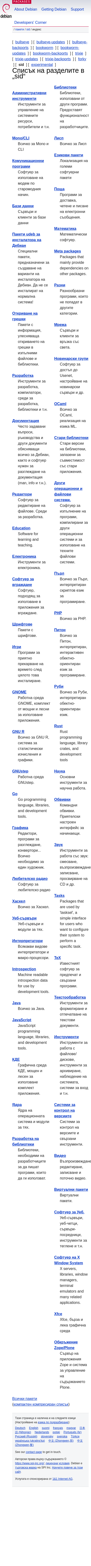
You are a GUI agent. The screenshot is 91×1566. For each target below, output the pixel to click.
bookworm (44, 48)
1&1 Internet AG (62, 1479)
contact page (34, 1452)
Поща (59, 189)
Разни (59, 285)
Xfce (58, 1314)
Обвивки (62, 799)
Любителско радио (29, 879)
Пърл (59, 573)
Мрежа (60, 325)
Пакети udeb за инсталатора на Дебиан (26, 240)
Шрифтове (22, 624)
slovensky (47, 1436)
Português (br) (72, 1432)
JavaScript (21, 1020)
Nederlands (42, 1432)
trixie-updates (26, 59)
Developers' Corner (30, 22)
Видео (60, 1156)
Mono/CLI (20, 138)
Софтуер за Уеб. (69, 1212)
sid (28, 29)
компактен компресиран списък (40, 1404)
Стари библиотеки (71, 438)
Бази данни (23, 206)
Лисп (59, 138)
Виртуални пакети (71, 1190)
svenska (62, 1436)
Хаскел (18, 901)
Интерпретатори (27, 941)
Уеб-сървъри (24, 918)
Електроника (24, 556)
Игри (16, 647)
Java (16, 1003)
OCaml (60, 404)
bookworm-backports (50, 53)
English (33, 1428)
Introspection (24, 969)
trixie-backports (58, 59)
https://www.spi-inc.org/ (29, 1463)
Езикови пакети (68, 155)
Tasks (59, 896)
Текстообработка (70, 997)
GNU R (18, 732)
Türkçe (75, 1436)
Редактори (22, 494)
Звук (58, 845)
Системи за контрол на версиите (64, 1110)
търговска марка (26, 1467)
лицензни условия (57, 1463)
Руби (58, 686)
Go (14, 794)
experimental (42, 65)
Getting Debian (54, 9)
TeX (57, 958)
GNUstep (20, 771)
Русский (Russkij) (26, 1436)
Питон (60, 630)
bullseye (22, 42)
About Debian (25, 9)
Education (21, 528)
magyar (71, 1428)
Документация (25, 421)
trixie (79, 53)
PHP (58, 613)
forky (82, 59)
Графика (20, 828)
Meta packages (67, 251)
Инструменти (66, 1037)
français (58, 1428)
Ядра (17, 1105)
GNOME (19, 692)
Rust (58, 726)
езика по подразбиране (53, 1422)
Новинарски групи (71, 359)
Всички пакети (24, 1399)
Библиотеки (65, 87)
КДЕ (16, 1060)
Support (77, 9)
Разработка (22, 376)
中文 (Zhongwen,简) (61, 1440)
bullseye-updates (50, 42)
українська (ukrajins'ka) (30, 1440)
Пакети (19, 29)
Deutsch (20, 1428)
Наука (59, 771)
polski (56, 1432)
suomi (45, 1428)
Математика (65, 229)
